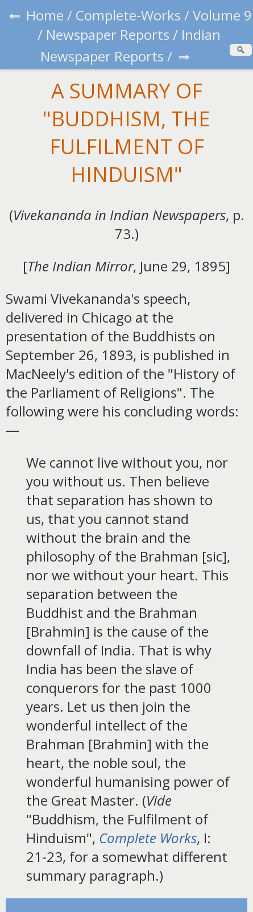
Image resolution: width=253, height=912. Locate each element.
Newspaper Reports (107, 34)
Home (45, 15)
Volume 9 (222, 15)
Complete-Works (128, 15)
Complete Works (148, 837)
